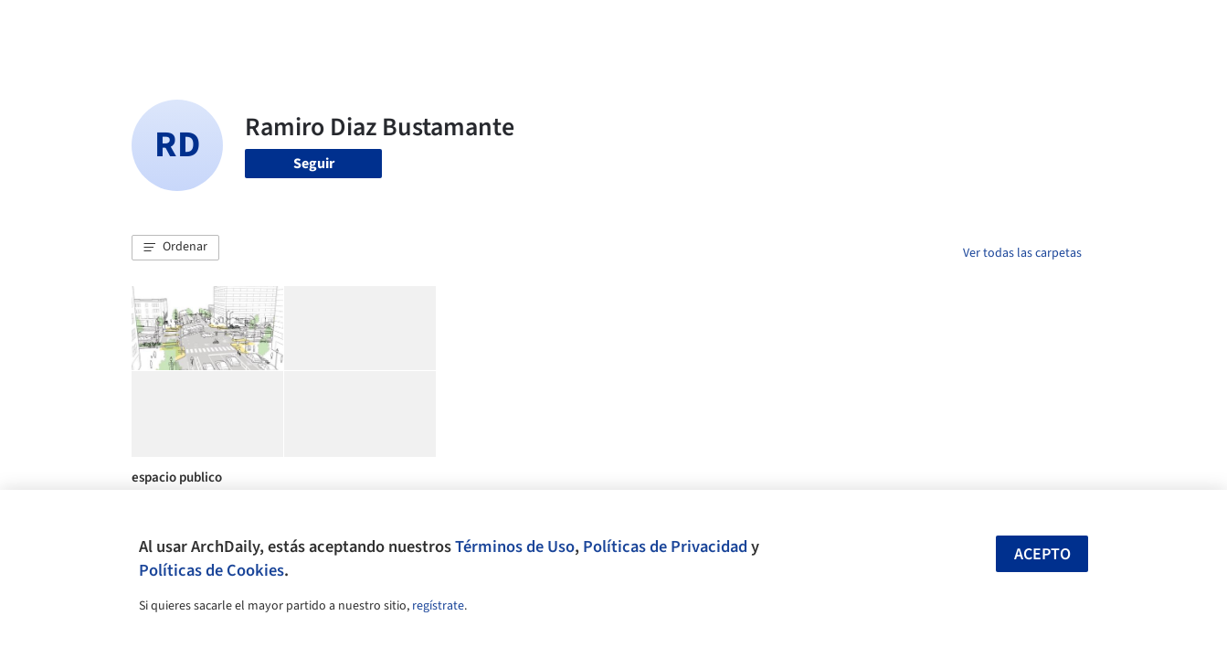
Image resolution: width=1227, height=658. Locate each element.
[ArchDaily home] (66, 25)
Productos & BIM (698, 26)
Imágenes (601, 26)
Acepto (1042, 554)
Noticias (790, 26)
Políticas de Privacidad (665, 546)
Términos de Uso (515, 546)
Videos (851, 26)
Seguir (313, 164)
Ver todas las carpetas (1022, 253)
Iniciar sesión (950, 26)
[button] (175, 247)
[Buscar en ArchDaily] (321, 26)
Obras (537, 26)
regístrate (438, 606)
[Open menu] (1162, 25)
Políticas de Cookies (211, 570)
